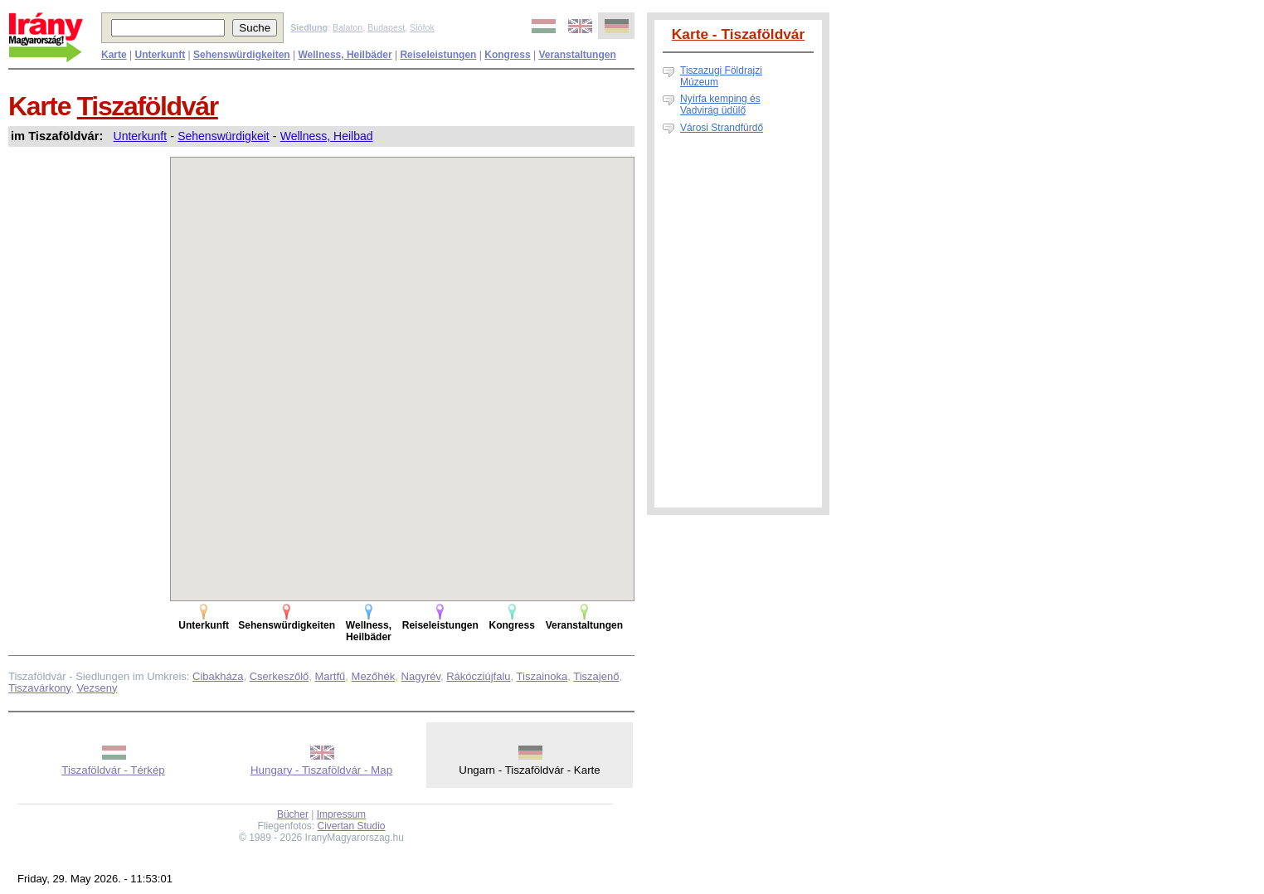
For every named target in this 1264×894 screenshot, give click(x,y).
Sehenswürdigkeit (223, 136)
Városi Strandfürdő (721, 128)
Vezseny (96, 688)
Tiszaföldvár (147, 106)
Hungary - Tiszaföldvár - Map (321, 770)
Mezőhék (374, 676)
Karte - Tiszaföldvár (738, 34)
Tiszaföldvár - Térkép (112, 770)
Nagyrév (420, 676)
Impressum (341, 814)
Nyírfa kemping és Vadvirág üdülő (720, 104)
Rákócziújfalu (478, 676)
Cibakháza (217, 676)
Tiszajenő (596, 676)
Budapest (386, 27)
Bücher (293, 814)
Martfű (329, 676)
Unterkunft (141, 136)
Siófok (422, 27)
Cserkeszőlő (279, 676)
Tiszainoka (542, 676)
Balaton (347, 27)
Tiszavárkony (39, 688)
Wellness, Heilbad (326, 136)
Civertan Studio (352, 826)
